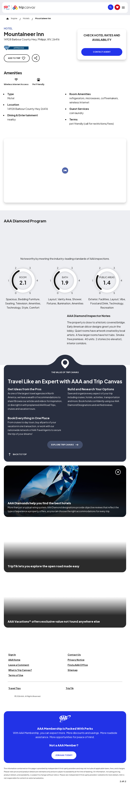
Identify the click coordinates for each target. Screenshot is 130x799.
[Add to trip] (65, 170)
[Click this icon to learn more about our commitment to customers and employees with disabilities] (8, 706)
